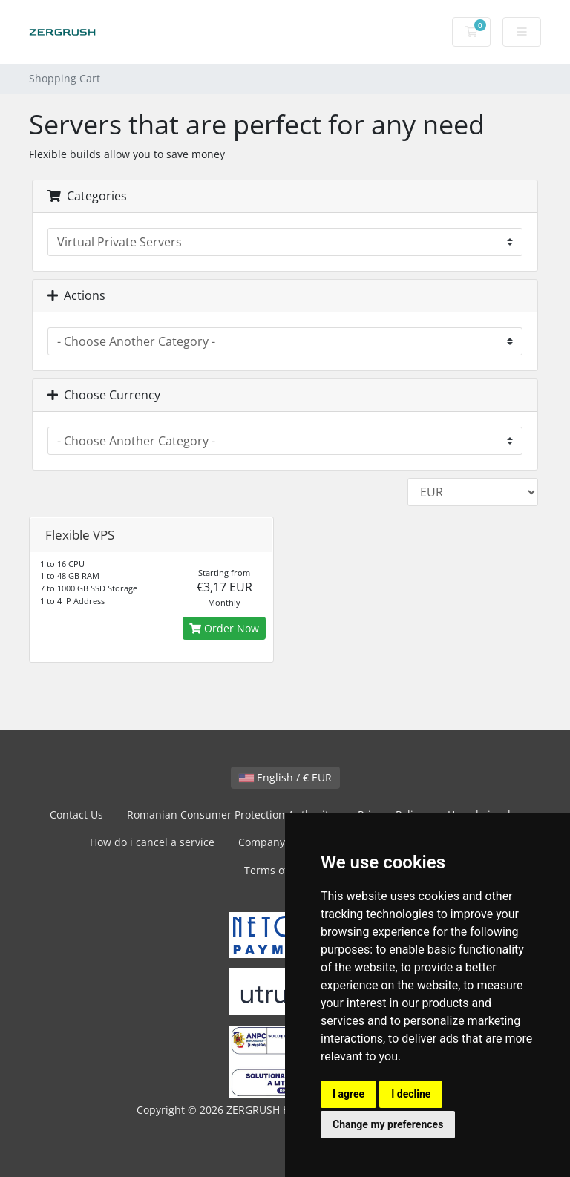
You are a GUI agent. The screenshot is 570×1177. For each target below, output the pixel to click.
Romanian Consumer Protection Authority (230, 814)
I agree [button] (348, 1094)
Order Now (224, 628)
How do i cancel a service (152, 842)
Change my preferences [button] (387, 1124)
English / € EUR (285, 777)
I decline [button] (410, 1094)
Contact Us (76, 814)
